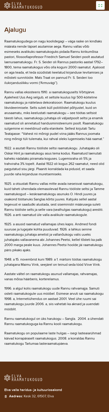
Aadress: (31, 396)
